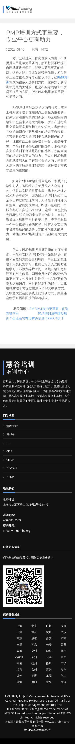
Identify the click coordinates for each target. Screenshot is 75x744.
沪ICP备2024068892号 (37, 730)
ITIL (7, 443)
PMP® (9, 434)
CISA (7, 451)
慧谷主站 (10, 426)
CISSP (8, 460)
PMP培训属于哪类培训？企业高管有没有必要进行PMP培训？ (36, 316)
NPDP (8, 476)
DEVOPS (10, 468)
